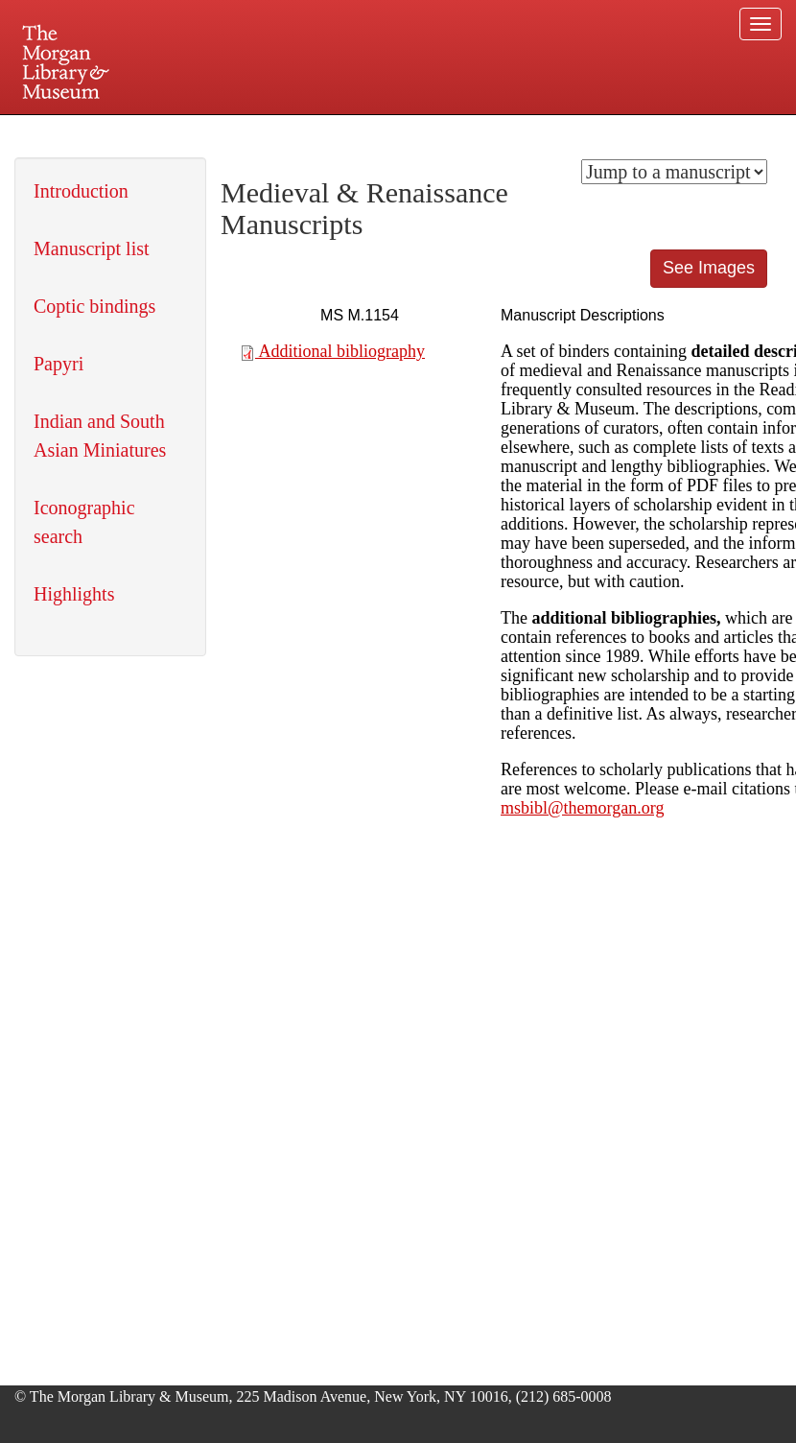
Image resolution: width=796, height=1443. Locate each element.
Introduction (81, 190)
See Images (709, 267)
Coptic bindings (94, 306)
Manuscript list (92, 248)
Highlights (74, 593)
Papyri (58, 363)
